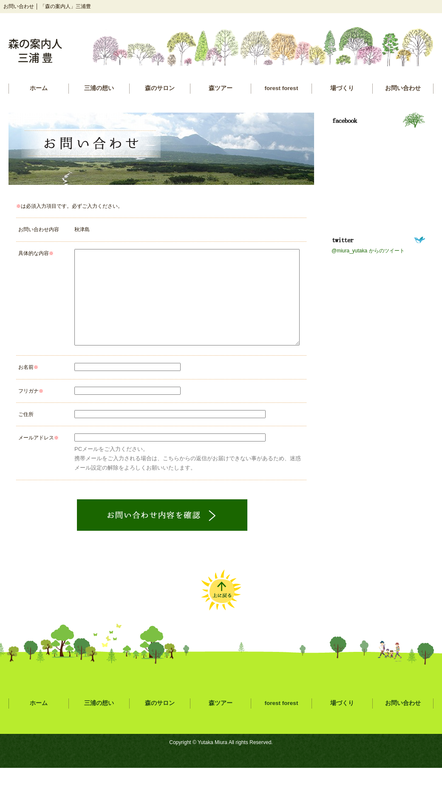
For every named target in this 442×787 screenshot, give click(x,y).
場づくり (342, 88)
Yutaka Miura (212, 761)
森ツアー (220, 88)
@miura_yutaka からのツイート (368, 251)
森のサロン (160, 88)
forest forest (281, 88)
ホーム (39, 88)
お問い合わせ (403, 88)
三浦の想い (99, 88)
